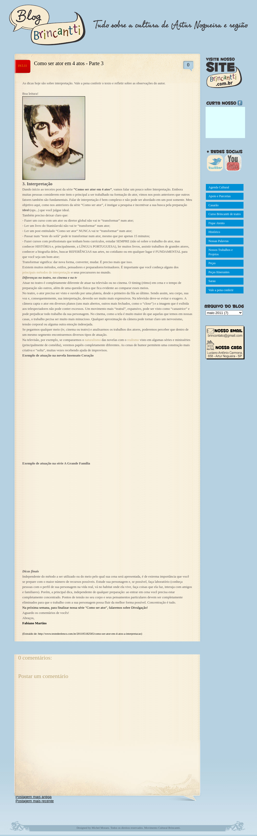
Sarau (211, 281)
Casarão (213, 205)
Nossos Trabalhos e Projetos (220, 252)
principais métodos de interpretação (46, 272)
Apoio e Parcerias (219, 196)
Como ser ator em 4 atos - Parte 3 (69, 63)
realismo (133, 340)
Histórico (214, 232)
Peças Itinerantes (218, 272)
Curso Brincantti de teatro (224, 214)
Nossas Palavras (218, 241)
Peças (211, 263)
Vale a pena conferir (220, 290)
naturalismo (93, 340)
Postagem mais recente (35, 801)
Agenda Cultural (218, 187)
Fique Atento (216, 223)
